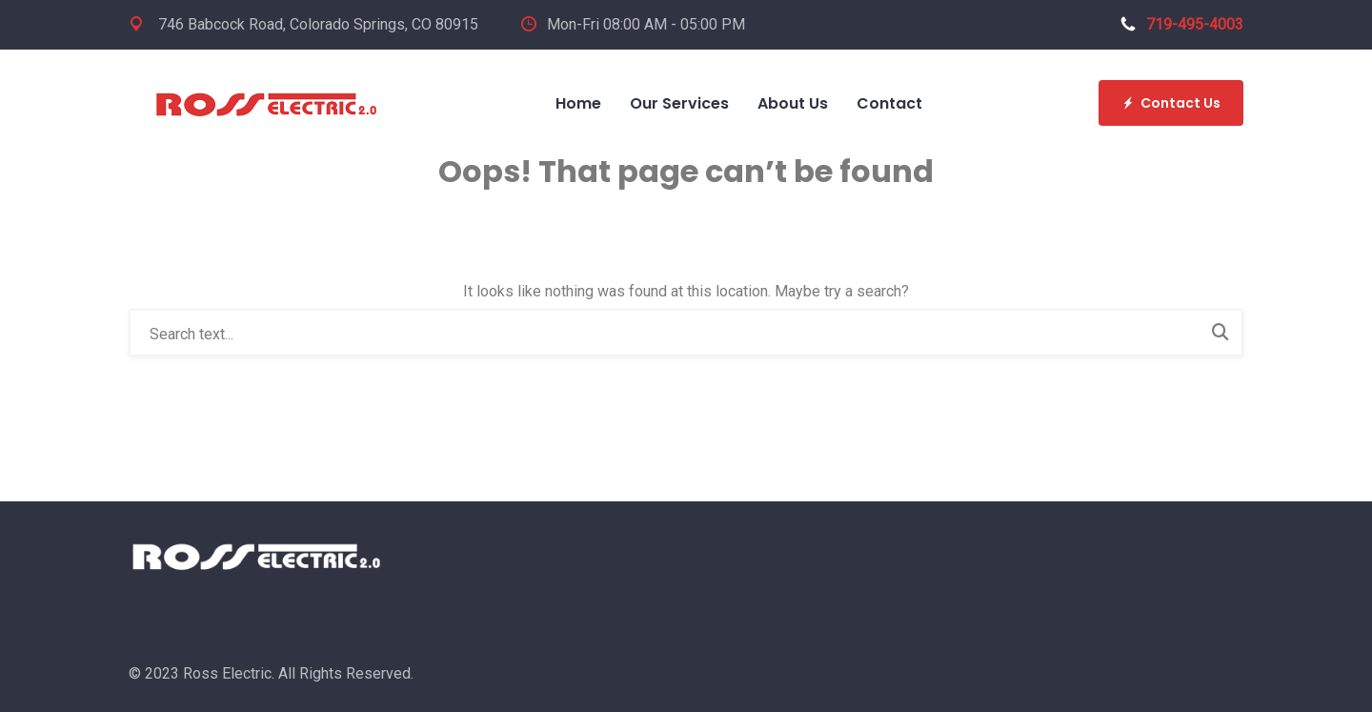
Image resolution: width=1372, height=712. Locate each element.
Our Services (679, 103)
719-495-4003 (1181, 24)
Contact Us (1171, 102)
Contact (889, 103)
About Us (792, 103)
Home (578, 103)
